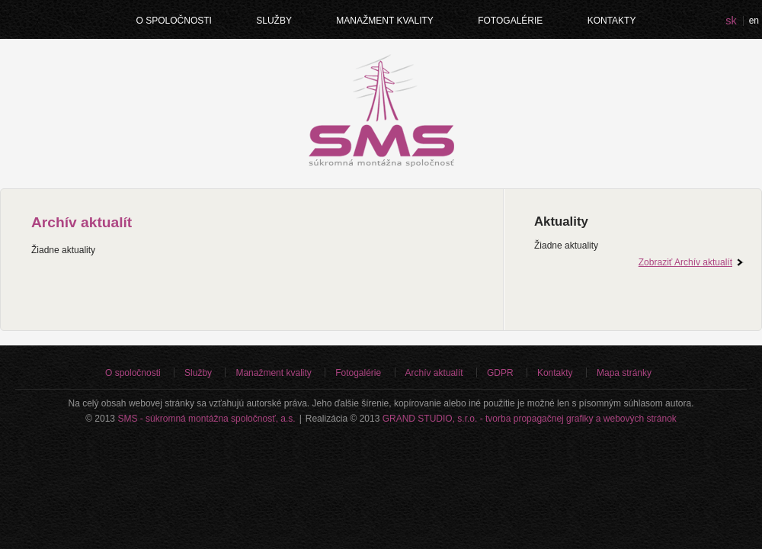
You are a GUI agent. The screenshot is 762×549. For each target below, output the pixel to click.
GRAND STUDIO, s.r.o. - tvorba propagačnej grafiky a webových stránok (530, 418)
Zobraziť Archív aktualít (685, 262)
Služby (274, 20)
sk (730, 20)
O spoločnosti (174, 20)
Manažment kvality (385, 20)
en (754, 20)
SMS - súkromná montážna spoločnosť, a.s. (206, 418)
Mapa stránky (624, 373)
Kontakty (612, 20)
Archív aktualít (434, 373)
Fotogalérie (510, 20)
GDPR (500, 373)
